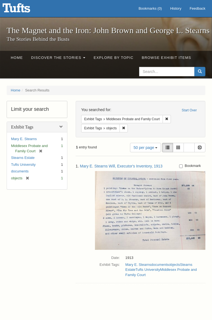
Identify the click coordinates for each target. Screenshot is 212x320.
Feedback (197, 8)
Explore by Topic (113, 58)
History (175, 8)
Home (17, 58)
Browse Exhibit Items (166, 58)
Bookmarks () (150, 8)
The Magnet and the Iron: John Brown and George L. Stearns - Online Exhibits (23, 10)
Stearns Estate (23, 158)
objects (174, 265)
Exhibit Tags (22, 127)
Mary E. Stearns (24, 139)
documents (20, 171)
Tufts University (23, 164)
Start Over (189, 110)
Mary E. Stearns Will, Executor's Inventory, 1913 (121, 166)
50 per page (146, 147)
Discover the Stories (58, 58)
